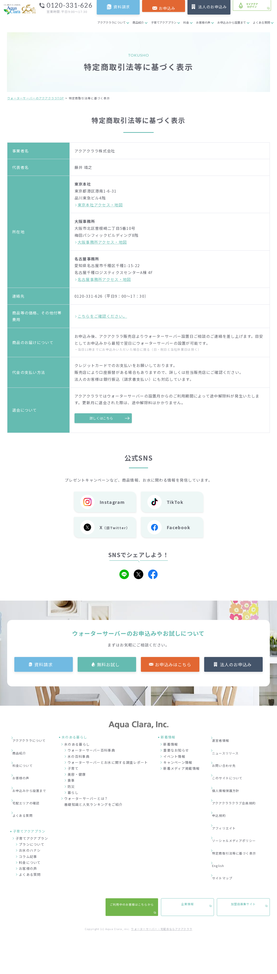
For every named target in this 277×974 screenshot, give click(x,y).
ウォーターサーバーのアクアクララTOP (35, 98)
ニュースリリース (234, 745)
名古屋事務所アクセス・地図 (104, 279)
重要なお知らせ (181, 750)
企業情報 (187, 860)
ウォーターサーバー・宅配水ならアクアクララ (161, 884)
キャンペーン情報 (183, 762)
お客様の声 (203, 22)
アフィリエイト (232, 788)
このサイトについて (236, 759)
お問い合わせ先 (232, 752)
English (227, 810)
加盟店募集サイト (243, 860)
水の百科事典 (84, 756)
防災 (76, 786)
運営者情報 (229, 738)
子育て (78, 768)
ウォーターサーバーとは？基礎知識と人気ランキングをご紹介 (98, 801)
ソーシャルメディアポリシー (243, 795)
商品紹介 (138, 22)
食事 (76, 780)
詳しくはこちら (103, 418)
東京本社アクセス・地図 (100, 205)
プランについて (31, 807)
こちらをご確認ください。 (102, 316)
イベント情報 (180, 756)
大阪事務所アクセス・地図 (102, 242)
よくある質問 (261, 22)
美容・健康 (82, 774)
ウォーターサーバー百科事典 (96, 750)
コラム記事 (28, 819)
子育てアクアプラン (163, 22)
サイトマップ (231, 817)
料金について (26, 752)
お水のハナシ (30, 813)
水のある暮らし (82, 744)
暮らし (78, 792)
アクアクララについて (111, 22)
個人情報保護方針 (234, 766)
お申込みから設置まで (231, 22)
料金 (186, 22)
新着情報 (176, 744)
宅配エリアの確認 (29, 774)
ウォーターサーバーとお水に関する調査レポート (113, 762)
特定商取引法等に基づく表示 (243, 803)
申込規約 (227, 781)
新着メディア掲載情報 (187, 768)
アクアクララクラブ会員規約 (243, 774)
